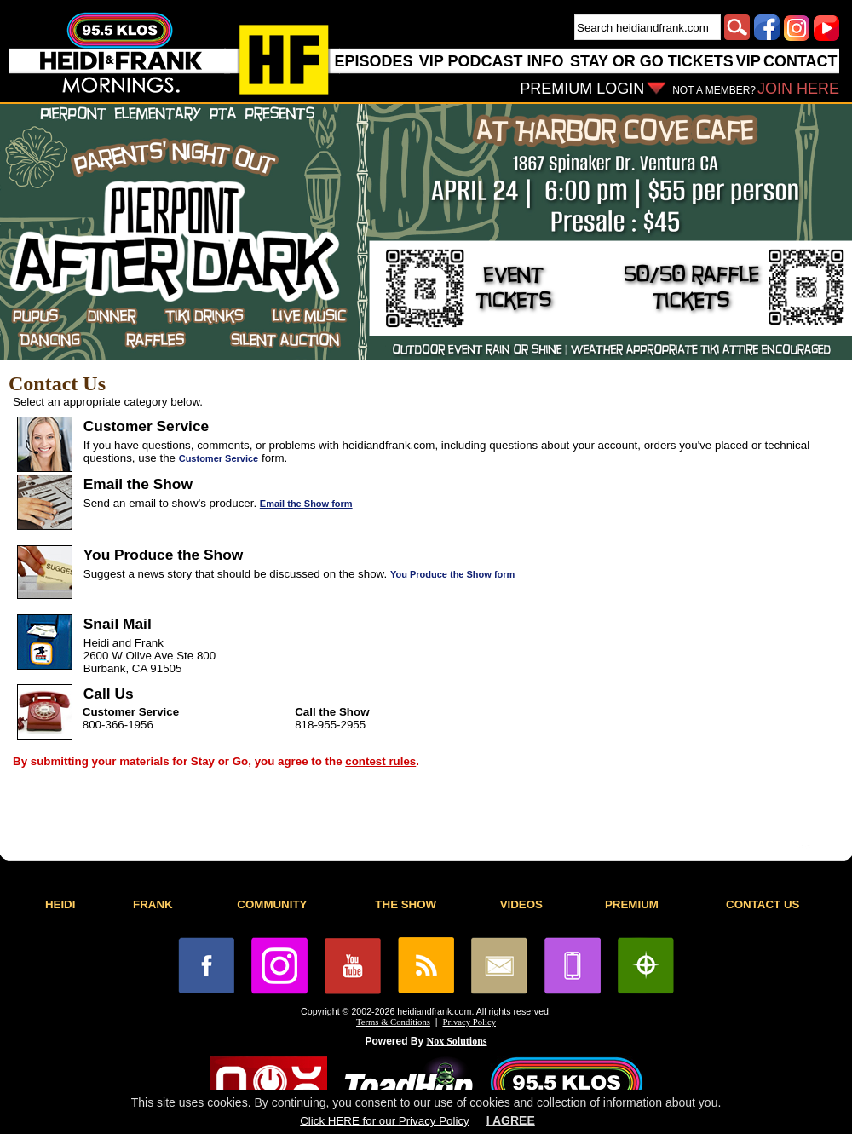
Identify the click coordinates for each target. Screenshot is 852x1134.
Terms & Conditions (393, 1022)
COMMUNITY (272, 904)
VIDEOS (521, 904)
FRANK (153, 904)
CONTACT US (762, 904)
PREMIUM (632, 904)
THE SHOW (405, 904)
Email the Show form (306, 503)
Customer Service (219, 458)
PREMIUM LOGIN (582, 88)
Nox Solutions (457, 1041)
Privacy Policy (469, 1022)
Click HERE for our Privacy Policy (384, 1120)
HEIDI (60, 904)
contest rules (380, 761)
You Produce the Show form (452, 574)
